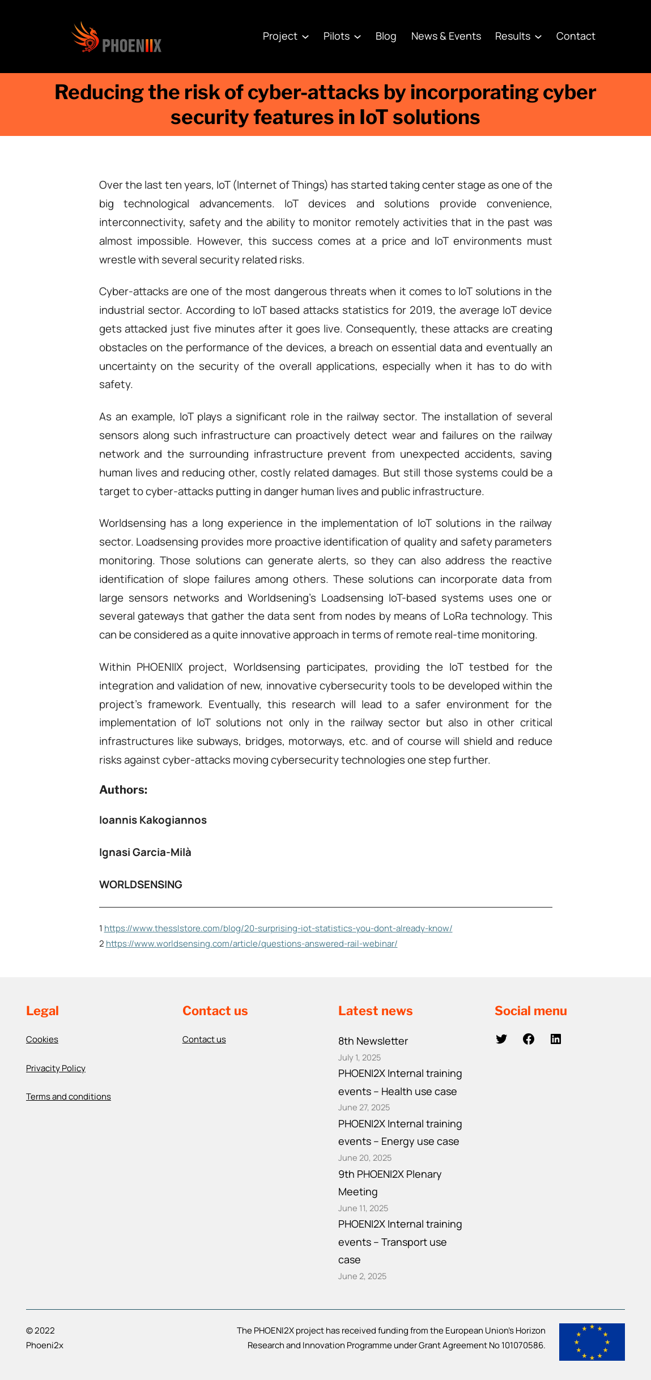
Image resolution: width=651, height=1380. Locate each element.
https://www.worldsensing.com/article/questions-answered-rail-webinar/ (252, 943)
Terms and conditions (68, 1096)
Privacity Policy (56, 1068)
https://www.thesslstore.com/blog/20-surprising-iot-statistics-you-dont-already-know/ (278, 928)
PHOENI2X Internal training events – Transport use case (400, 1241)
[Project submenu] (305, 36)
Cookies (42, 1039)
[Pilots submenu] (357, 36)
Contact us (204, 1039)
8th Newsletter (373, 1040)
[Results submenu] (538, 36)
